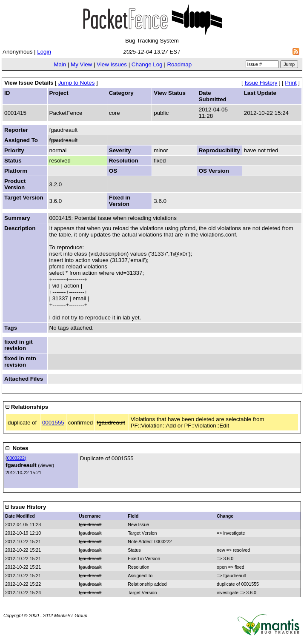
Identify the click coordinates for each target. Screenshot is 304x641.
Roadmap (179, 64)
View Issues (112, 64)
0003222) (16, 458)
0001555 (53, 422)
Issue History (260, 83)
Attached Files (23, 379)
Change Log (147, 64)
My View (81, 64)
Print (290, 83)
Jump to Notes (76, 83)
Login (44, 51)
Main (60, 64)
